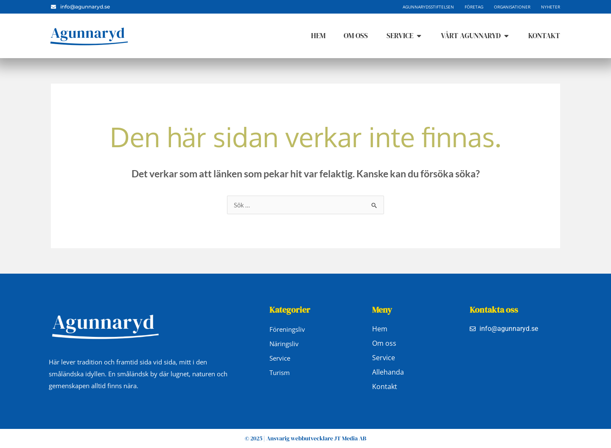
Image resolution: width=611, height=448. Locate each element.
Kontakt (384, 386)
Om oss (384, 343)
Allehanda (388, 372)
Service (383, 357)
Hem (379, 328)
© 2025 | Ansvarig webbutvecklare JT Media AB (305, 438)
